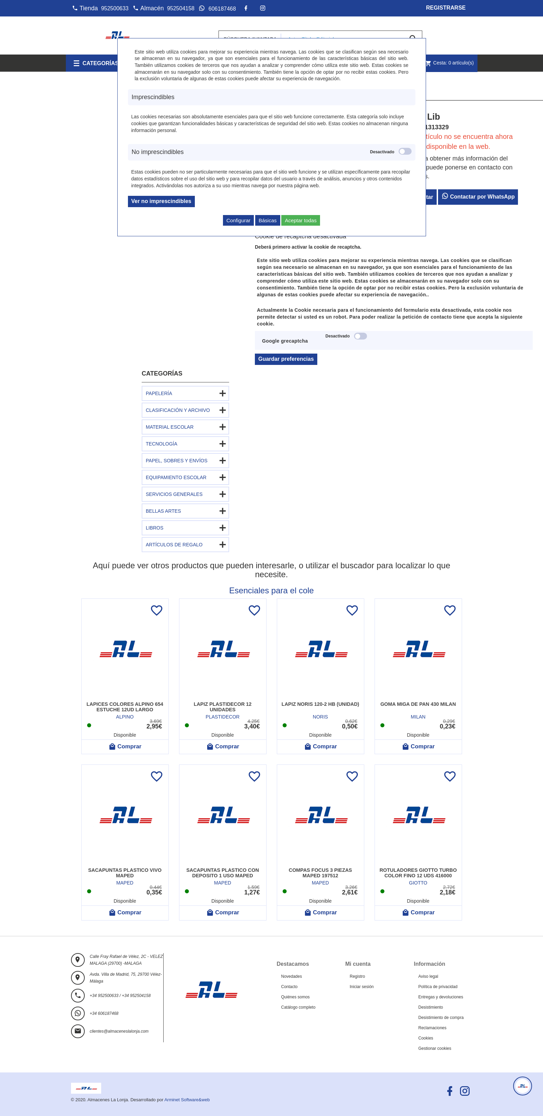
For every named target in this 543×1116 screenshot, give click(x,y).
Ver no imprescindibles (161, 201)
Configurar (238, 220)
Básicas (268, 220)
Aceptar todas (301, 220)
